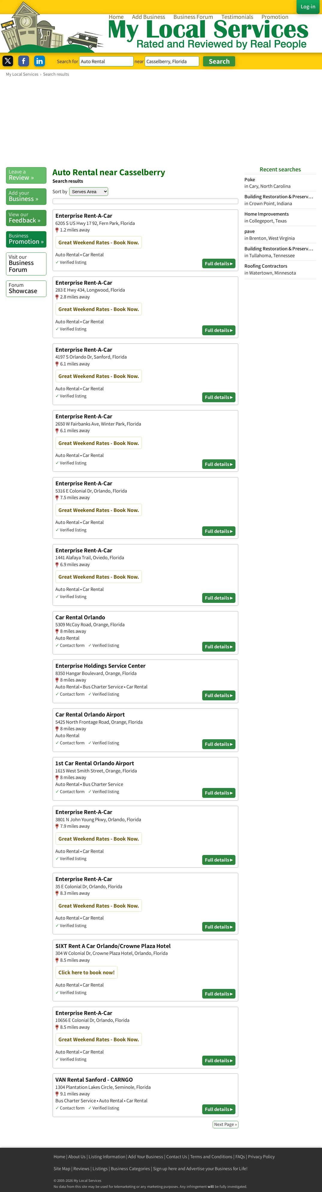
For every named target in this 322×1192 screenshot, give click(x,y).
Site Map (62, 1168)
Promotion (274, 17)
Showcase (27, 288)
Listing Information (107, 1156)
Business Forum (193, 17)
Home (116, 17)
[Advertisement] (161, 122)
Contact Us (176, 1156)
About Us (77, 1156)
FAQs (240, 1156)
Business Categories (130, 1168)
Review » (27, 175)
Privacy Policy (261, 1156)
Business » (27, 196)
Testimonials (237, 17)
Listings (100, 1168)
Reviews (81, 1168)
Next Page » (225, 1124)
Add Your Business (145, 1156)
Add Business (148, 17)
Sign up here (165, 1168)
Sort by (59, 191)
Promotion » (27, 239)
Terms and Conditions (211, 1156)
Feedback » (27, 217)
